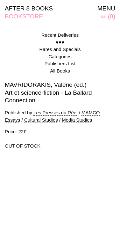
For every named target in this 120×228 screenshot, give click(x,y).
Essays (12, 120)
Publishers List (60, 63)
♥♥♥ (60, 42)
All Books (60, 70)
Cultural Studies (41, 120)
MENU (106, 8)
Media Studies (77, 120)
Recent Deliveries (60, 35)
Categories (60, 56)
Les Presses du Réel (55, 112)
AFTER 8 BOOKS (29, 8)
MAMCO (90, 112)
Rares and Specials (60, 49)
